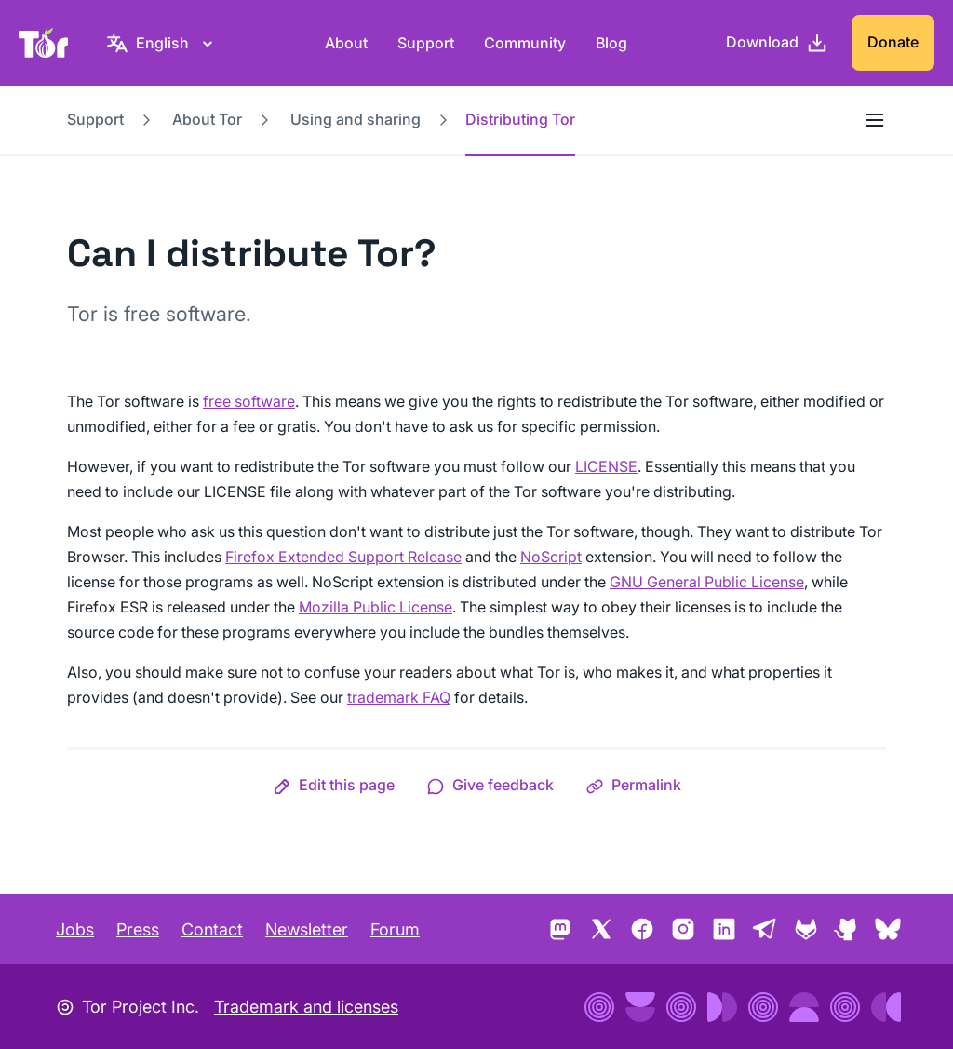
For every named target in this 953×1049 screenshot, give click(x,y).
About (346, 43)
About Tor (207, 119)
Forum (395, 929)
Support (425, 43)
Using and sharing (355, 119)
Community (525, 43)
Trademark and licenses (306, 1006)
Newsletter (306, 929)
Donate (893, 42)
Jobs (75, 929)
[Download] (777, 43)
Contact (212, 929)
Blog (611, 43)
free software (249, 401)
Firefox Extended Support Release (343, 556)
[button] (333, 784)
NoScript (551, 556)
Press (137, 929)
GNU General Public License (707, 581)
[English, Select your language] (162, 43)
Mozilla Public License (375, 607)
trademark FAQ (398, 697)
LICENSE (606, 466)
